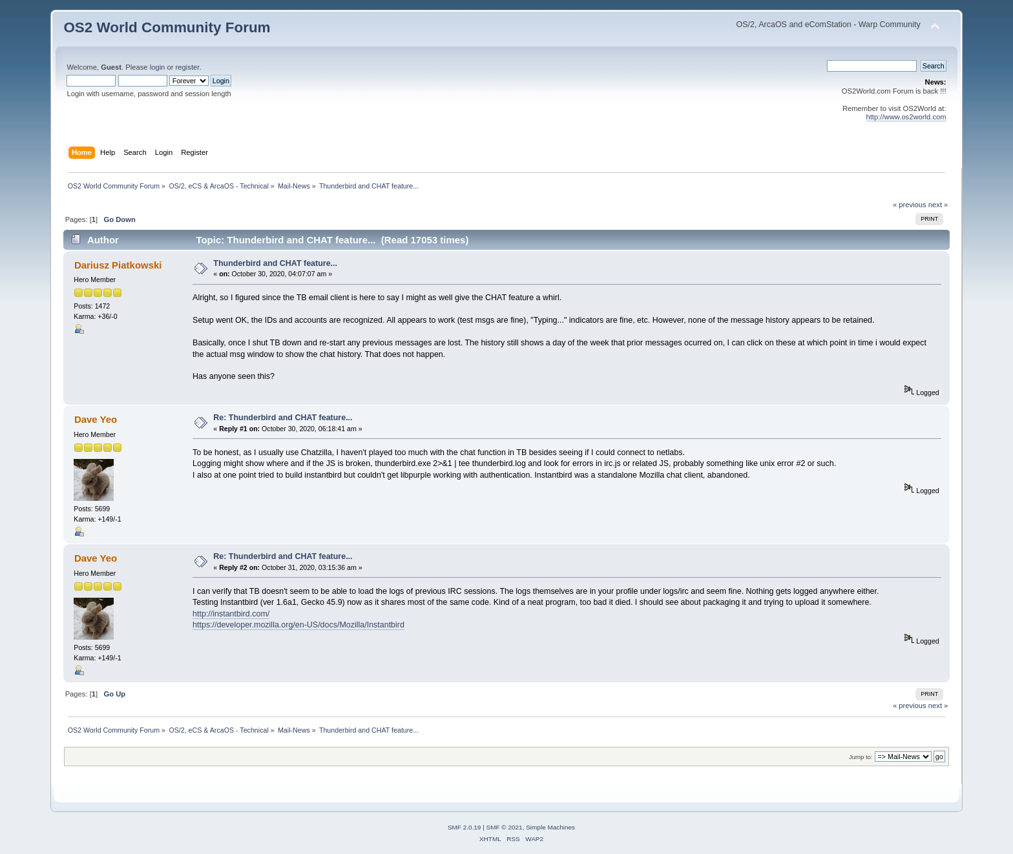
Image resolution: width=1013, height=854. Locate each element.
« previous (909, 204)
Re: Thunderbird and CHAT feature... (282, 417)
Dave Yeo (95, 419)
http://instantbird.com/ (231, 613)
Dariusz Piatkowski (118, 264)
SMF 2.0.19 (464, 827)
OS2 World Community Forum (166, 27)
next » (938, 204)
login (157, 67)
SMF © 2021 (504, 827)
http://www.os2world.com (906, 117)
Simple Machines (550, 827)
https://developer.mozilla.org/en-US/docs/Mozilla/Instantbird (298, 624)
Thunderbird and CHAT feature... (275, 263)
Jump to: (861, 756)
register (188, 67)
